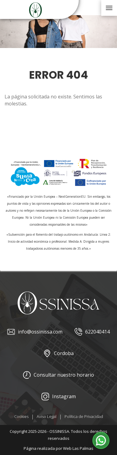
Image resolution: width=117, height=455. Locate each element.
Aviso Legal (46, 416)
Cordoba (58, 353)
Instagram (59, 396)
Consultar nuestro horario (58, 375)
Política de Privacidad (84, 416)
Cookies (21, 416)
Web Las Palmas (78, 448)
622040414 (92, 332)
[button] (101, 440)
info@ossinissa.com (34, 332)
